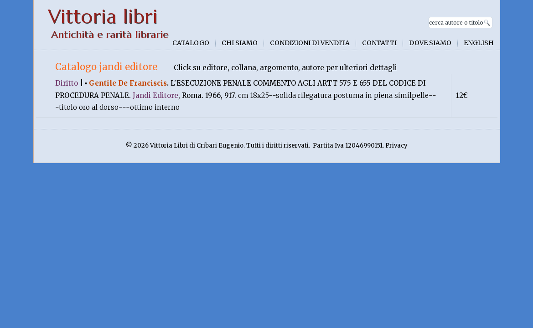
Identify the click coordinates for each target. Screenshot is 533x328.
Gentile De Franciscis (128, 83)
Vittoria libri (103, 17)
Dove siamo (430, 43)
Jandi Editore (155, 95)
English (479, 43)
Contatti (379, 43)
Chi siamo (240, 43)
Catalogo (190, 43)
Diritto (66, 83)
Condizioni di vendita (310, 43)
